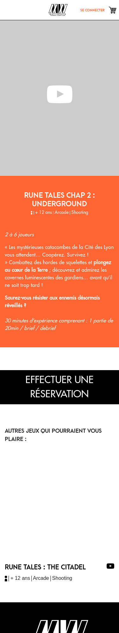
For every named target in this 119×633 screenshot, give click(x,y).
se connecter (92, 10)
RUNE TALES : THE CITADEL (45, 567)
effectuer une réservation (59, 387)
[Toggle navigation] (11, 9)
